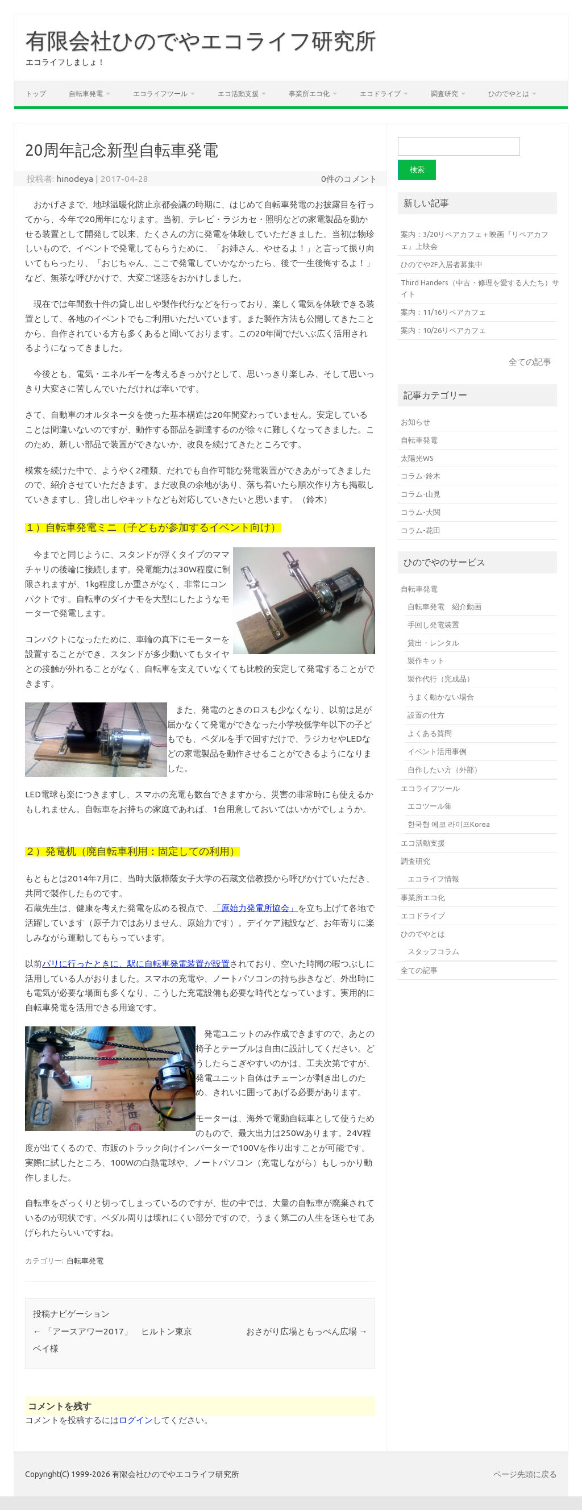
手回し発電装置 (433, 625)
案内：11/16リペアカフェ (443, 312)
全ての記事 (530, 362)
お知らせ (415, 422)
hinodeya (74, 179)
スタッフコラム (433, 951)
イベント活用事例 (437, 751)
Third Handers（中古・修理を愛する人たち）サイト (480, 288)
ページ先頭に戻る (525, 1474)
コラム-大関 (420, 512)
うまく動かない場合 (441, 697)
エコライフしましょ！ (65, 61)
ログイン (136, 1420)
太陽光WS (417, 458)
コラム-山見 (420, 494)
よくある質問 (430, 733)
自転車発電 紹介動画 (444, 606)
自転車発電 (86, 93)
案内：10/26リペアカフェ (443, 330)
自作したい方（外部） (444, 769)
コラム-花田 (420, 530)
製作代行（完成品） (441, 679)
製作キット (426, 660)
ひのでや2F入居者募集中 (442, 264)
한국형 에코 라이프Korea (449, 824)
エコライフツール (160, 93)
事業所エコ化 (309, 93)
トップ (36, 93)
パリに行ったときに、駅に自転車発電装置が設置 (136, 963)
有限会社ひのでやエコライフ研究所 (201, 40)
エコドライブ (380, 93)
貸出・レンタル (433, 643)
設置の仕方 (426, 715)
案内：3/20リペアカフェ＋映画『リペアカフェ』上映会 (474, 240)
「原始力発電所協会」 (255, 908)
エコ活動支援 (238, 93)
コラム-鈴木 (420, 476)
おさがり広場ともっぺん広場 (307, 1331)
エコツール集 (430, 806)
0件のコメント (349, 179)
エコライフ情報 (433, 879)
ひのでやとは (508, 93)
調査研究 (444, 93)
